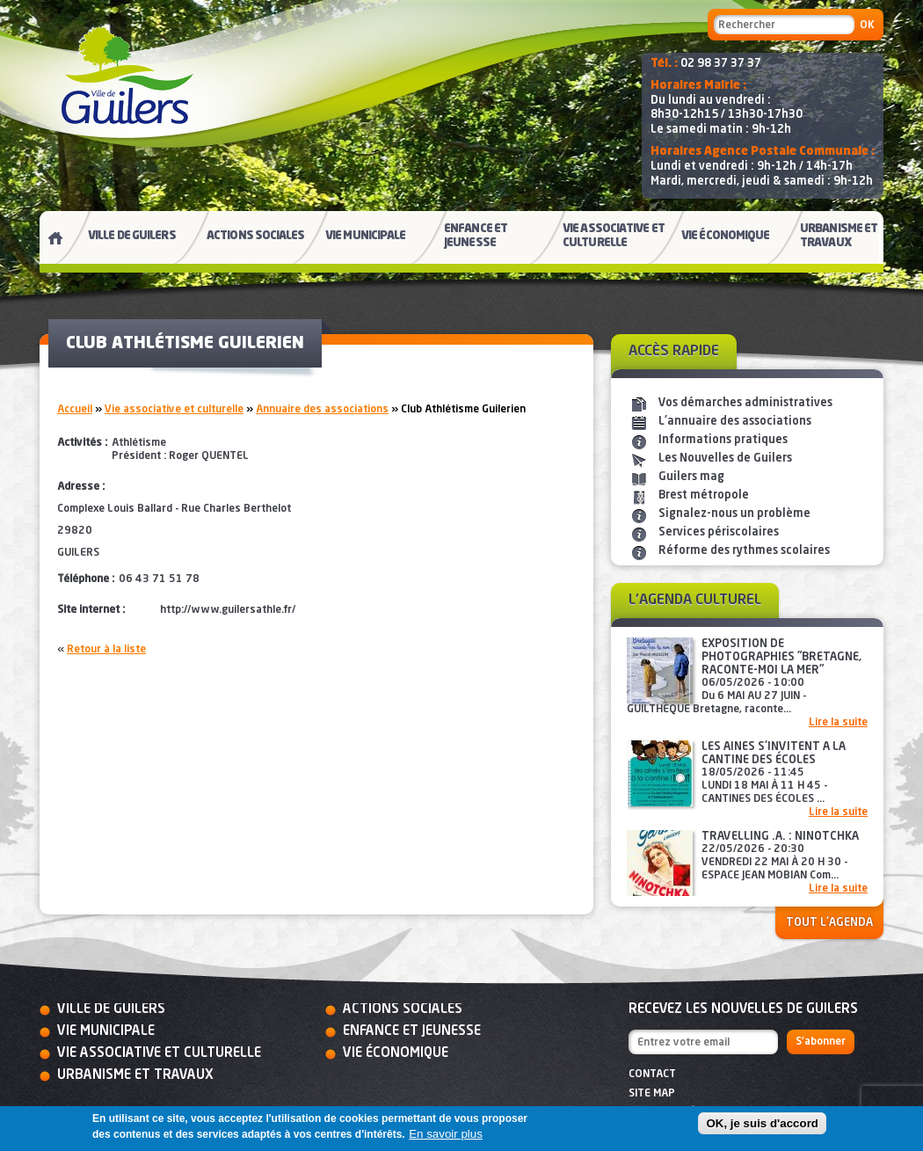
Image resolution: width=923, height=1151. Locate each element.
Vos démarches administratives (745, 403)
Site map (652, 1094)
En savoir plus (446, 1133)
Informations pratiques (723, 440)
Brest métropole (703, 495)
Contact (652, 1074)
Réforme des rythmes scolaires (744, 551)
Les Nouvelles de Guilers (725, 458)
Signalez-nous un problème (734, 514)
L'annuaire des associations (734, 421)
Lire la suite (838, 723)
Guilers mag (691, 477)
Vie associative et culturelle (174, 409)
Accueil (74, 409)
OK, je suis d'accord (762, 1123)
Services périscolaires (718, 532)
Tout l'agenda (829, 923)
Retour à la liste (106, 650)
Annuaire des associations (322, 409)
